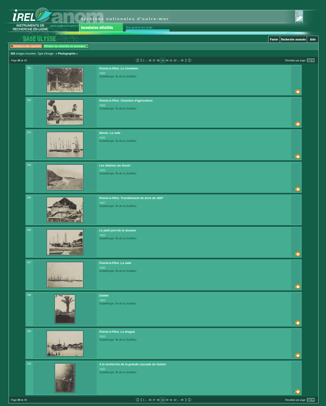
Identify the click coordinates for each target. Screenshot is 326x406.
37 (154, 60)
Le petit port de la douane (117, 230)
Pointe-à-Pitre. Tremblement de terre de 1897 (131, 198)
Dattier (104, 295)
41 (171, 60)
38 (158, 60)
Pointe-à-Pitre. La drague (117, 331)
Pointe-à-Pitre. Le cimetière (118, 68)
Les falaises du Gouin (114, 165)
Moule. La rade (109, 133)
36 (150, 60)
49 (182, 60)
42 (175, 60)
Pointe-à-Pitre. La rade (115, 263)
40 (167, 60)
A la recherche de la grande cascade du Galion (132, 364)
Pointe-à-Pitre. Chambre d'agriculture (126, 100)
